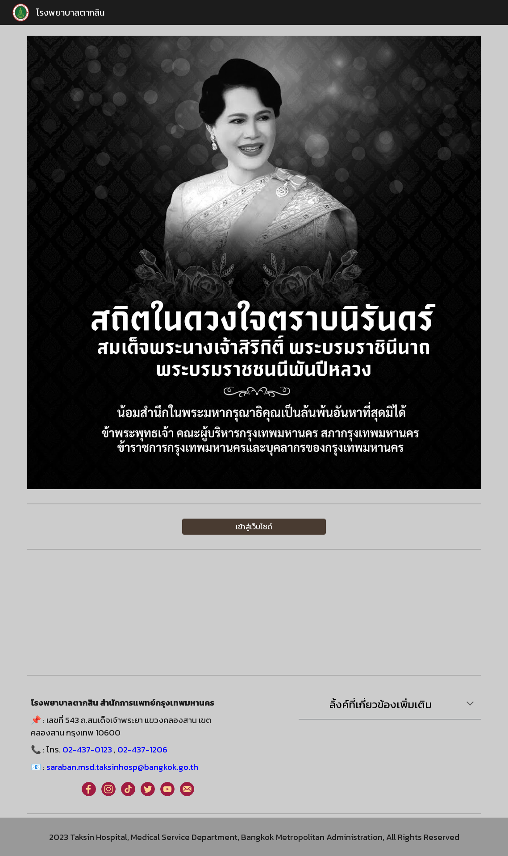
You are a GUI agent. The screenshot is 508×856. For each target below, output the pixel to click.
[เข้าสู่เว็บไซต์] (254, 526)
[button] (470, 704)
